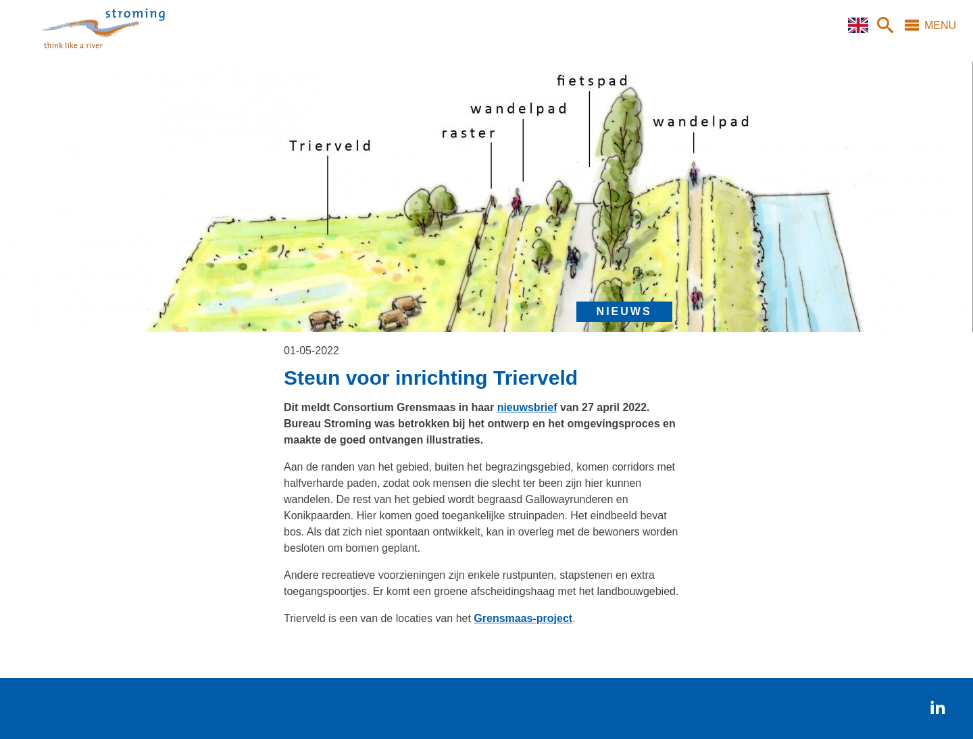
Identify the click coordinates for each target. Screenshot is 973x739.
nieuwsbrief (527, 407)
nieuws (624, 311)
